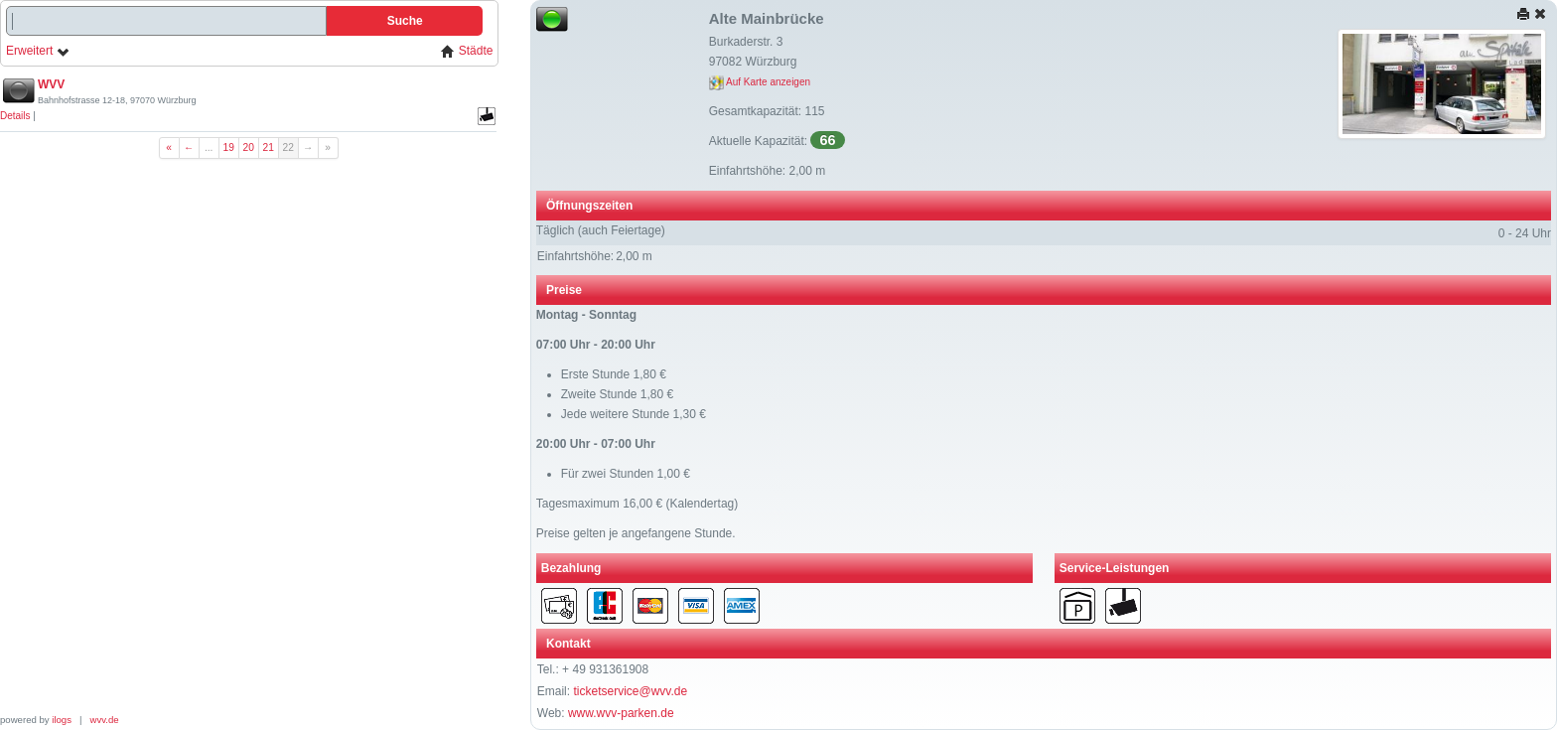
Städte (467, 51)
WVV (51, 84)
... (209, 147)
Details (15, 115)
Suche (405, 21)
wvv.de (104, 719)
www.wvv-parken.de (621, 713)
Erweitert (38, 51)
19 (228, 147)
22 (288, 147)
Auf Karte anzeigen (759, 81)
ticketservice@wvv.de (630, 691)
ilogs (61, 719)
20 (248, 147)
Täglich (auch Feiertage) (600, 230)
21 (268, 147)
